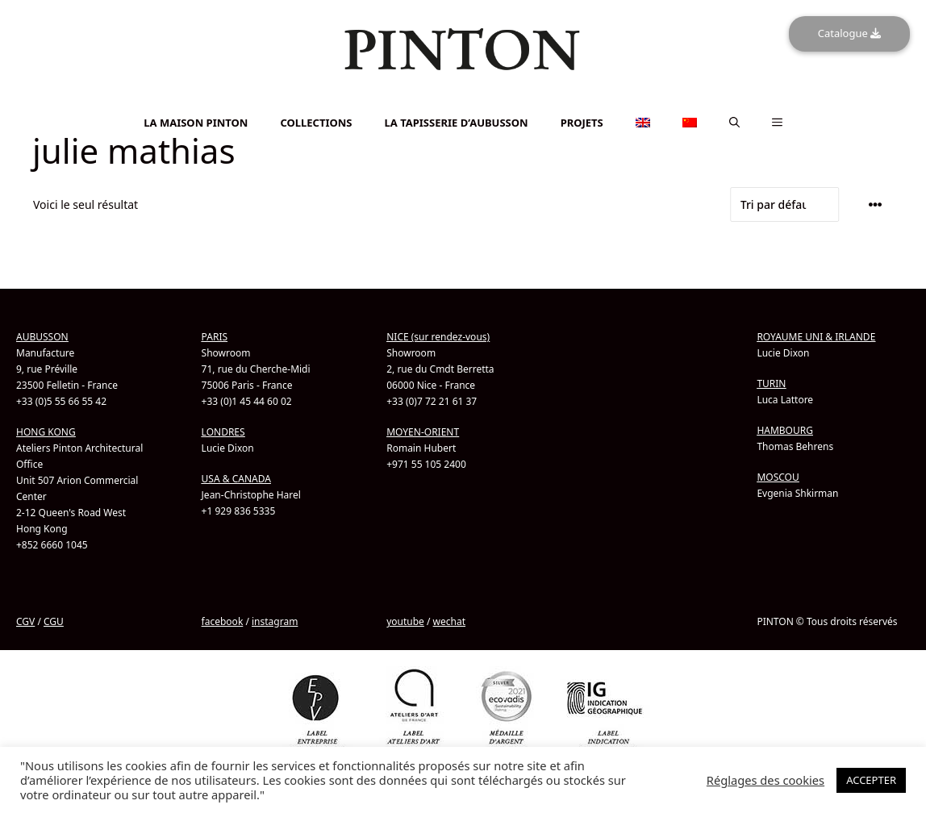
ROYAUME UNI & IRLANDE (816, 337)
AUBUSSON (42, 337)
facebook (223, 621)
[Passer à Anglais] (463, 101)
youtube (405, 621)
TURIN (771, 383)
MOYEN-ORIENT (422, 432)
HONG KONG (46, 432)
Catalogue (849, 33)
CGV (25, 621)
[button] (734, 123)
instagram (275, 621)
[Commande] (785, 204)
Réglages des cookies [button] (765, 780)
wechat (449, 621)
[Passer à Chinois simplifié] (463, 110)
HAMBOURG (785, 430)
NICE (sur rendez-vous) (438, 337)
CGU (54, 621)
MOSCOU (778, 477)
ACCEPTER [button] (871, 780)
